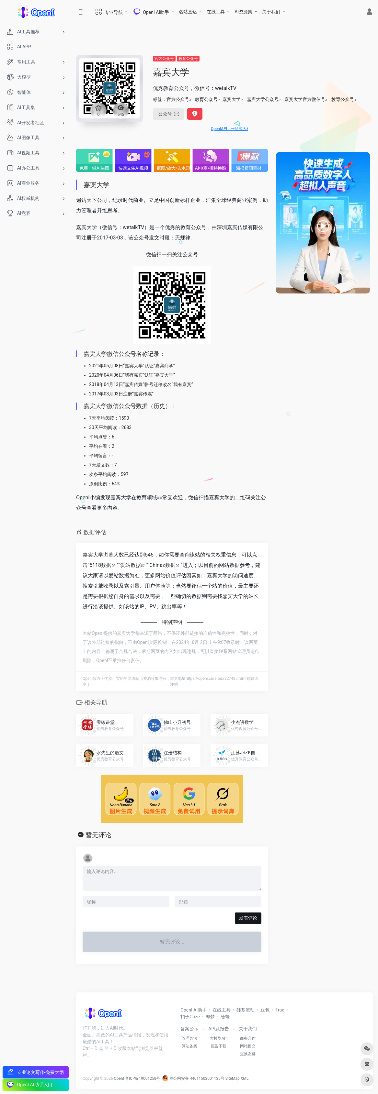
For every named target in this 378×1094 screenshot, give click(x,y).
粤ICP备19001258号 (142, 1078)
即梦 (210, 1016)
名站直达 (188, 11)
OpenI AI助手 (193, 1009)
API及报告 (218, 1028)
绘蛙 (225, 1016)
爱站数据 (130, 565)
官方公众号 (164, 58)
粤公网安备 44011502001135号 (193, 1078)
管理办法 (189, 1038)
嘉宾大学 (232, 99)
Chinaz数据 (162, 565)
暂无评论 (98, 835)
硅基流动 (245, 1009)
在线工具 (216, 11)
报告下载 (218, 1046)
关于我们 (271, 11)
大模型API (219, 1038)
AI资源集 (243, 11)
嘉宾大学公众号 (263, 99)
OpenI (119, 1078)
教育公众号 (188, 58)
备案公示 (189, 1028)
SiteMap (232, 1078)
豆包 (264, 1009)
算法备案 (189, 1046)
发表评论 (248, 918)
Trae (279, 1009)
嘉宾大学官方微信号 (304, 99)
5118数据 (100, 565)
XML (244, 1078)
